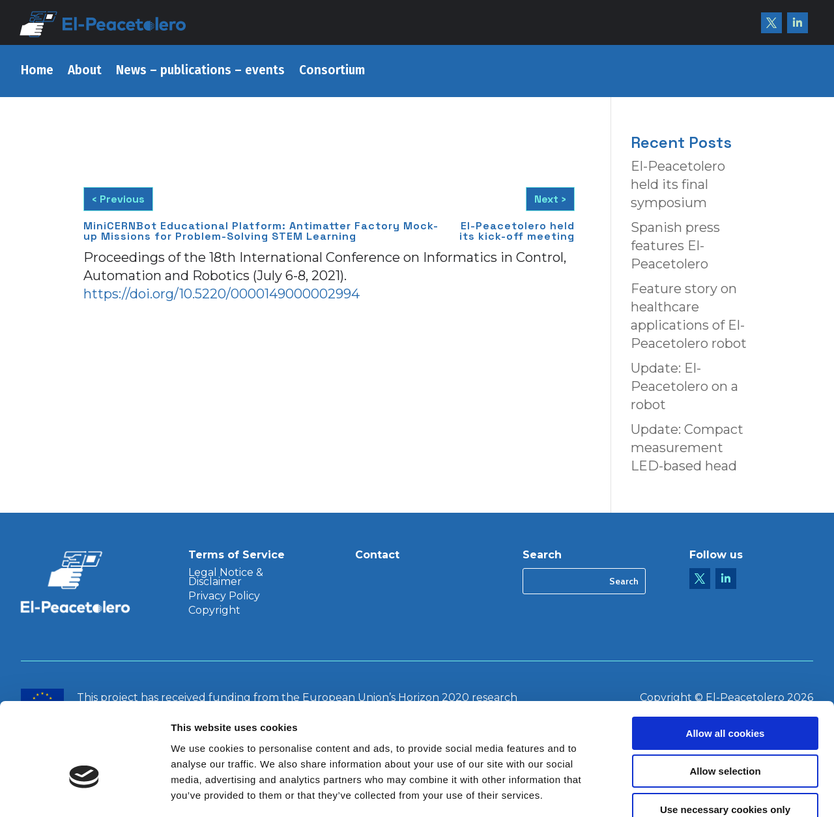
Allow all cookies (725, 657)
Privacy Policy (224, 597)
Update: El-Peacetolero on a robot (684, 386)
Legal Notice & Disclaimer (225, 578)
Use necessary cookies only (725, 733)
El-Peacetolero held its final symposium (678, 184)
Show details (684, 791)
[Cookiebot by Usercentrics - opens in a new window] (84, 791)
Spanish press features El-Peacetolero (675, 246)
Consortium (332, 72)
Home (37, 72)
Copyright (214, 611)
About (85, 72)
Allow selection (724, 696)
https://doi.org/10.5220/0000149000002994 (221, 294)
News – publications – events (200, 72)
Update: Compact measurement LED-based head (687, 448)
